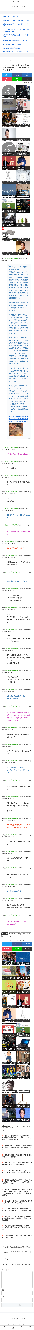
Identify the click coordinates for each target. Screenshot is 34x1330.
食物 (9, 936)
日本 (23, 933)
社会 (28, 933)
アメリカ (12, 933)
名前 (2, 1293)
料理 (18, 933)
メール (3, 1299)
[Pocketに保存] (7, 79)
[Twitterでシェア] (7, 75)
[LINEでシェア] (17, 79)
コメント (5, 1270)
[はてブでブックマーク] (27, 75)
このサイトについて (17, 1324)
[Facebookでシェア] (17, 75)
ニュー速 (5, 933)
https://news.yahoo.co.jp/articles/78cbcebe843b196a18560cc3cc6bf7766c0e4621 (18, 419)
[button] (27, 79)
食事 (4, 936)
